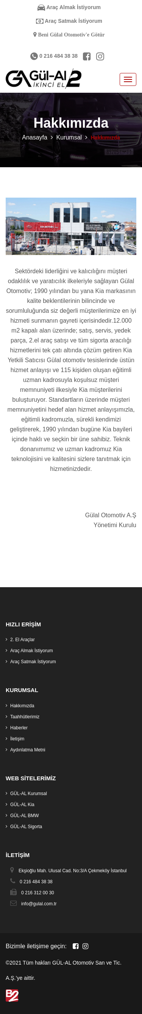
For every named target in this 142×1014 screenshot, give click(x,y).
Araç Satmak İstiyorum (69, 21)
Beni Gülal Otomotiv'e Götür (70, 34)
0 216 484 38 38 (54, 56)
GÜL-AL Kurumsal (28, 793)
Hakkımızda (22, 705)
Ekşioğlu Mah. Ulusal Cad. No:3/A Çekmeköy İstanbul (72, 870)
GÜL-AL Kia (22, 804)
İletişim (17, 738)
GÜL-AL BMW (24, 815)
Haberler (19, 727)
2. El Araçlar (22, 639)
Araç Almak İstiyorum (69, 7)
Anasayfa (34, 137)
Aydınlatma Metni (27, 750)
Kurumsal (69, 137)
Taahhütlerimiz (24, 716)
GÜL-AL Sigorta (26, 826)
